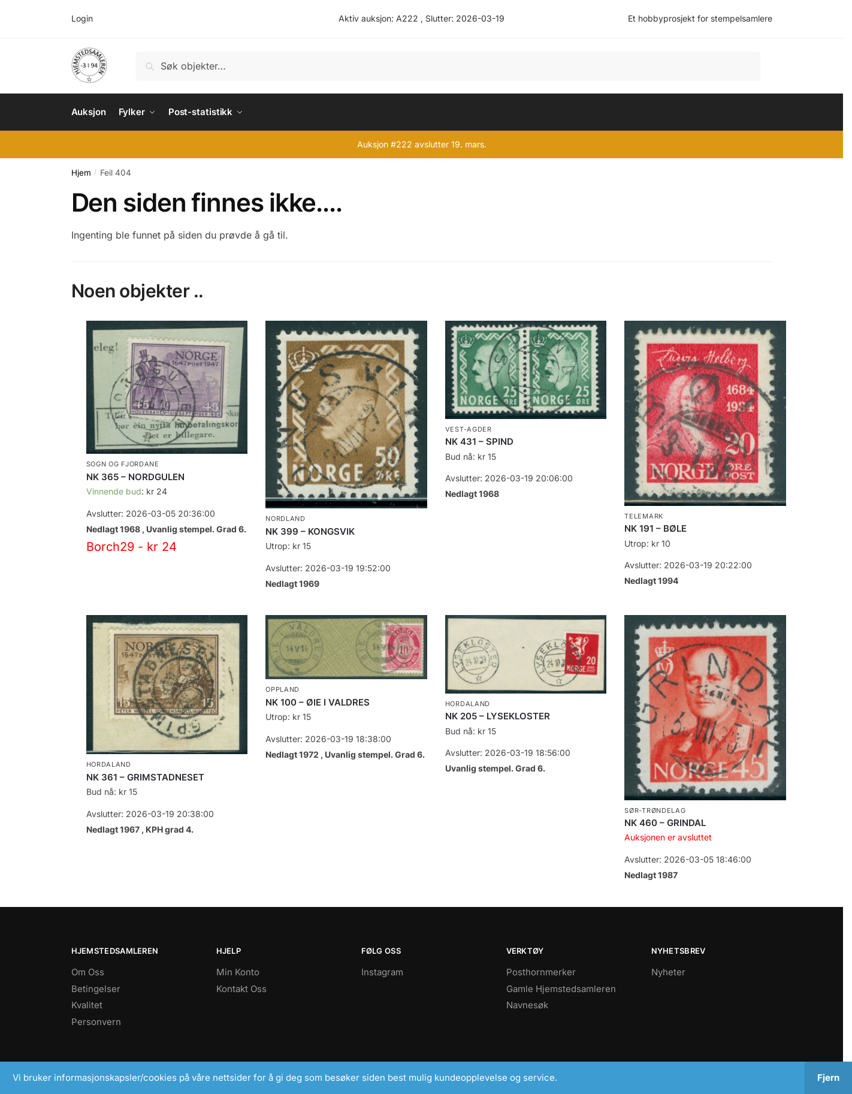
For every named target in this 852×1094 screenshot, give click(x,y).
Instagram (382, 971)
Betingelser (95, 988)
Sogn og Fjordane (122, 464)
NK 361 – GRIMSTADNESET (145, 776)
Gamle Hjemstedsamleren (561, 988)
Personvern (96, 1021)
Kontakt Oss (241, 988)
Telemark (643, 515)
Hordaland (108, 764)
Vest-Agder (468, 428)
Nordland (285, 518)
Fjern (828, 1077)
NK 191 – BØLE (655, 528)
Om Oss (87, 971)
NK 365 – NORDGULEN (135, 476)
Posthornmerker (541, 971)
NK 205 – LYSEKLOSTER (497, 715)
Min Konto (237, 971)
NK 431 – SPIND (479, 441)
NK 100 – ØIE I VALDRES (317, 701)
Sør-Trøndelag (654, 810)
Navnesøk (527, 1004)
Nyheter (668, 971)
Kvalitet (86, 1004)
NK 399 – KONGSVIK (310, 531)
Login (82, 18)
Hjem (81, 172)
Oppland (282, 689)
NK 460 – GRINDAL (665, 822)
